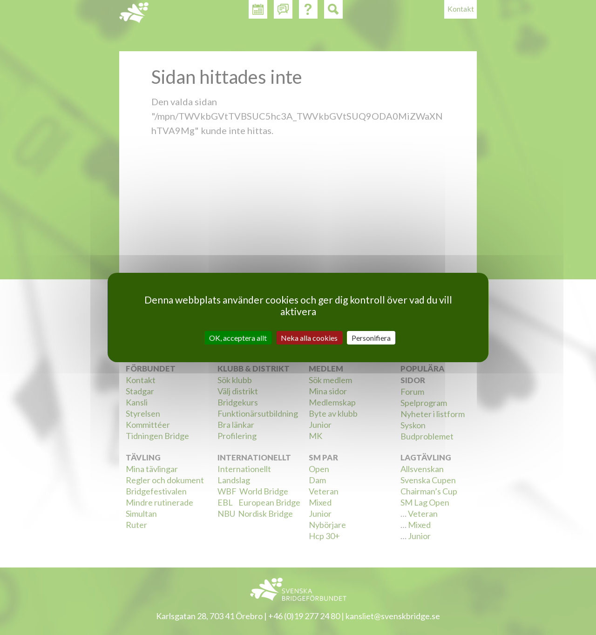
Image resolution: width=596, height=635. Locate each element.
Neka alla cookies (309, 337)
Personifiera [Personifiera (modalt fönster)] (371, 337)
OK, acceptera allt (238, 337)
